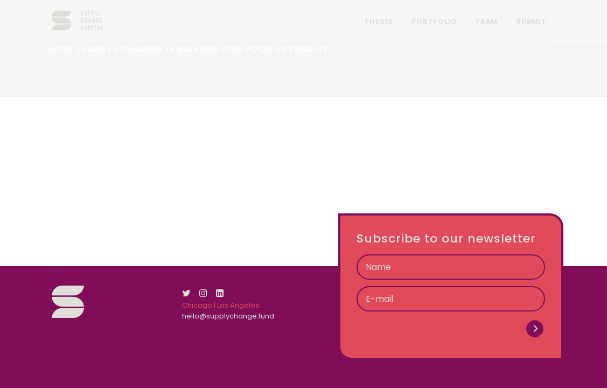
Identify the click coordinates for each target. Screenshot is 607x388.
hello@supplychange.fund (228, 316)
